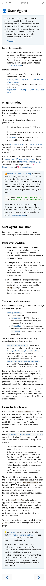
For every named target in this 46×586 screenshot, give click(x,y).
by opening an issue (17, 215)
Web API (13, 137)
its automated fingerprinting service (20, 159)
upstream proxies (17, 144)
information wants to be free (20, 535)
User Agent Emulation (17, 227)
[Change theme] (6, 3)
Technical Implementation (16, 301)
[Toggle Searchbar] (10, 3)
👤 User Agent (14, 10)
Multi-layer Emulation (13, 242)
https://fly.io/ (7, 167)
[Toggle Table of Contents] (3, 3)
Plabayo (12, 532)
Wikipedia (11, 41)
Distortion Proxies (14, 65)
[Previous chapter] (7, 577)
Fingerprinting (11, 102)
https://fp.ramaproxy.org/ (30, 162)
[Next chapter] (39, 577)
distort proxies (36, 144)
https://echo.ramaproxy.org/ (19, 173)
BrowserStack (26, 167)
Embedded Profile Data (14, 406)
